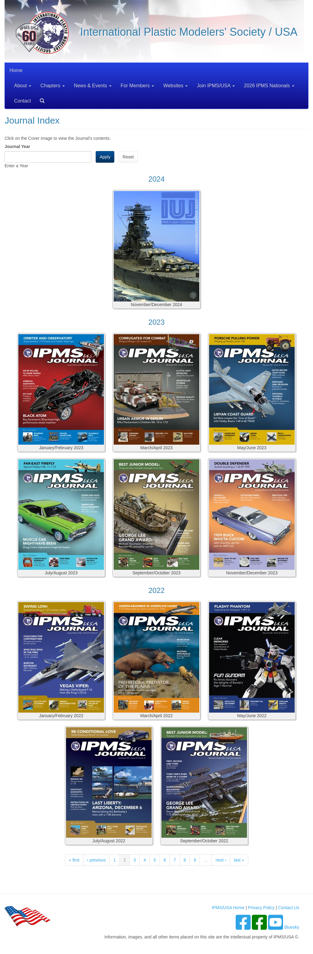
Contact (22, 100)
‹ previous (96, 860)
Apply (105, 156)
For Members (137, 85)
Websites (175, 85)
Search (39, 98)
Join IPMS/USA (216, 85)
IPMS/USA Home (228, 907)
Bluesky (291, 927)
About (22, 85)
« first (74, 860)
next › (220, 860)
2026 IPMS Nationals (269, 85)
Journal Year (17, 146)
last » (239, 860)
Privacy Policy (261, 907)
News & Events (93, 85)
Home (16, 70)
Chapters (52, 85)
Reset (128, 156)
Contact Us (288, 907)
